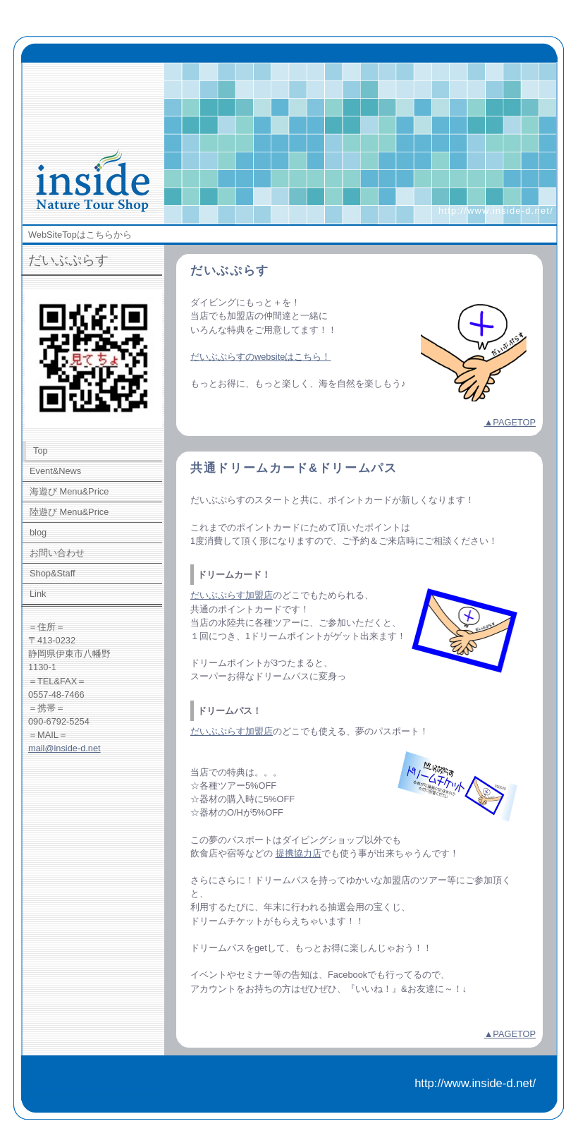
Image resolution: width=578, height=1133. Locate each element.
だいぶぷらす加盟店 (231, 595)
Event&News (55, 471)
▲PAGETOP (510, 422)
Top (40, 450)
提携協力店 (298, 853)
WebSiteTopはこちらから (80, 234)
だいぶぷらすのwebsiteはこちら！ (260, 356)
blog (38, 532)
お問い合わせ (57, 552)
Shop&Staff (52, 573)
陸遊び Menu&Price (69, 512)
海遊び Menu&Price (69, 491)
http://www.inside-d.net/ (495, 210)
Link (38, 593)
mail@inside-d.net (64, 748)
